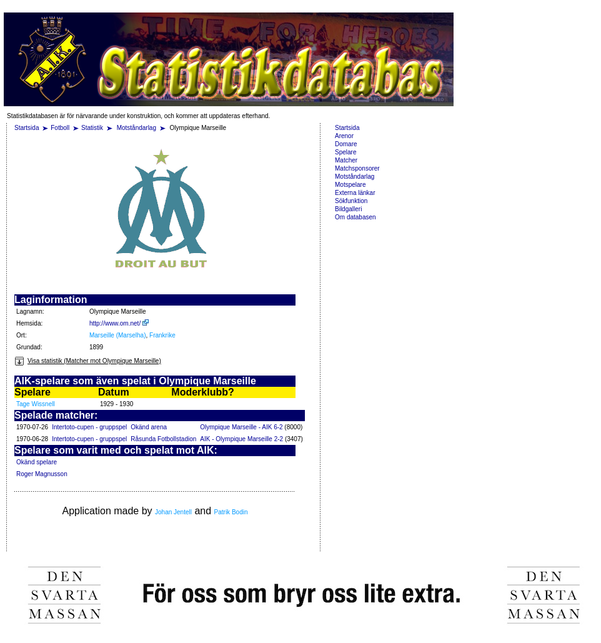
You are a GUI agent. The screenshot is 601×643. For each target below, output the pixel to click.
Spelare (345, 152)
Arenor (344, 135)
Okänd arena (149, 427)
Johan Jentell (173, 512)
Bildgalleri (348, 209)
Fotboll (60, 127)
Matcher (346, 160)
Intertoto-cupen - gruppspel (89, 427)
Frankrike (162, 335)
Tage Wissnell (35, 404)
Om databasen (355, 217)
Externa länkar (355, 192)
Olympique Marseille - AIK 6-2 (241, 427)
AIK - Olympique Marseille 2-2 (241, 439)
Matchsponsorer (357, 168)
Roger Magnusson (41, 474)
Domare (346, 144)
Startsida (26, 127)
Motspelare (350, 184)
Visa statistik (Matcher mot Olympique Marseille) (87, 360)
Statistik (92, 127)
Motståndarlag (137, 127)
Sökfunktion (351, 200)
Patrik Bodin (231, 512)
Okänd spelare (36, 462)
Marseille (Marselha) (117, 335)
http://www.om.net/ (119, 323)
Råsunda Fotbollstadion (163, 439)
